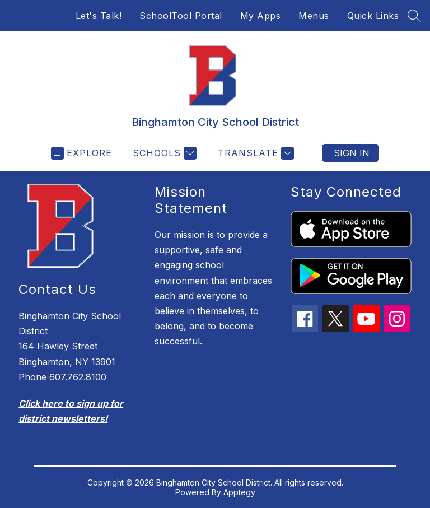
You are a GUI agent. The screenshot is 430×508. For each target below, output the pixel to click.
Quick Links (373, 15)
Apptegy (239, 492)
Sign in (352, 153)
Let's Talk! (99, 15)
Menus (313, 15)
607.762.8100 (77, 377)
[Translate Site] (254, 153)
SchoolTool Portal (180, 15)
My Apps (260, 15)
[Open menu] (81, 153)
